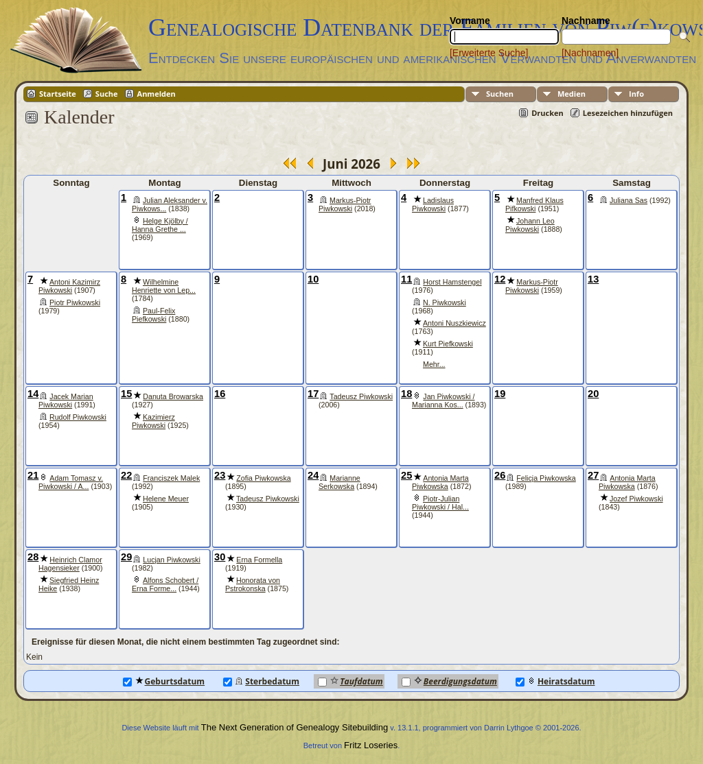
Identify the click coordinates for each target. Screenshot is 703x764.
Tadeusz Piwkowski (361, 396)
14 (32, 393)
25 (406, 475)
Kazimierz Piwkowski (153, 421)
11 (406, 279)
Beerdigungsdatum (449, 681)
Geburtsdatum (164, 681)
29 (126, 556)
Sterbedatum (261, 681)
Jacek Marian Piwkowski (65, 400)
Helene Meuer (166, 498)
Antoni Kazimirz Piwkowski (69, 286)
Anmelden (156, 93)
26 (499, 475)
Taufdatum (350, 681)
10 (313, 279)
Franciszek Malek (171, 478)
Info (636, 93)
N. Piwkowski (444, 302)
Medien (571, 93)
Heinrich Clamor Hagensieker (70, 564)
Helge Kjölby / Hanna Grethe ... (160, 225)
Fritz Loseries (370, 745)
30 (219, 556)
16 (219, 393)
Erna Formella (259, 560)
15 (126, 393)
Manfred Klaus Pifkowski (534, 204)
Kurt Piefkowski (448, 343)
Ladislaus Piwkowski (433, 204)
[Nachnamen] (590, 52)
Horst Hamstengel (452, 282)
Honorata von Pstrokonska (252, 584)
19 (499, 393)
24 (313, 475)
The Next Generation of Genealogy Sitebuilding (294, 727)
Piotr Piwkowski (74, 302)
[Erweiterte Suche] (489, 52)
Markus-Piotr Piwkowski (345, 204)
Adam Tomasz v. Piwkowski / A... (70, 482)
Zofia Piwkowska (263, 478)
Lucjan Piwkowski (171, 560)
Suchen (500, 93)
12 (499, 279)
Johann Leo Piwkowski (530, 225)
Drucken (547, 113)
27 (593, 475)
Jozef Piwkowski (636, 498)
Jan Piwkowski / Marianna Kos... (443, 400)
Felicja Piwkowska (545, 478)
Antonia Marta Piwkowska (440, 482)
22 (126, 475)
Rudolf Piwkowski (77, 417)
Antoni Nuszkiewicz (454, 323)
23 (219, 475)
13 (593, 279)
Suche (106, 93)
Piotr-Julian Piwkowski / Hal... (440, 502)
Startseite (57, 93)
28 (32, 556)
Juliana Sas (628, 200)
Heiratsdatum (555, 681)
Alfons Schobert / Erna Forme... (165, 584)
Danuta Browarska (173, 396)
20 (593, 393)
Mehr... (434, 364)
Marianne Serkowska (339, 482)
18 (406, 393)
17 (313, 393)
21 (32, 475)
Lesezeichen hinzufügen (628, 113)
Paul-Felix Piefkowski (153, 315)
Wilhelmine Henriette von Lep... (164, 286)
